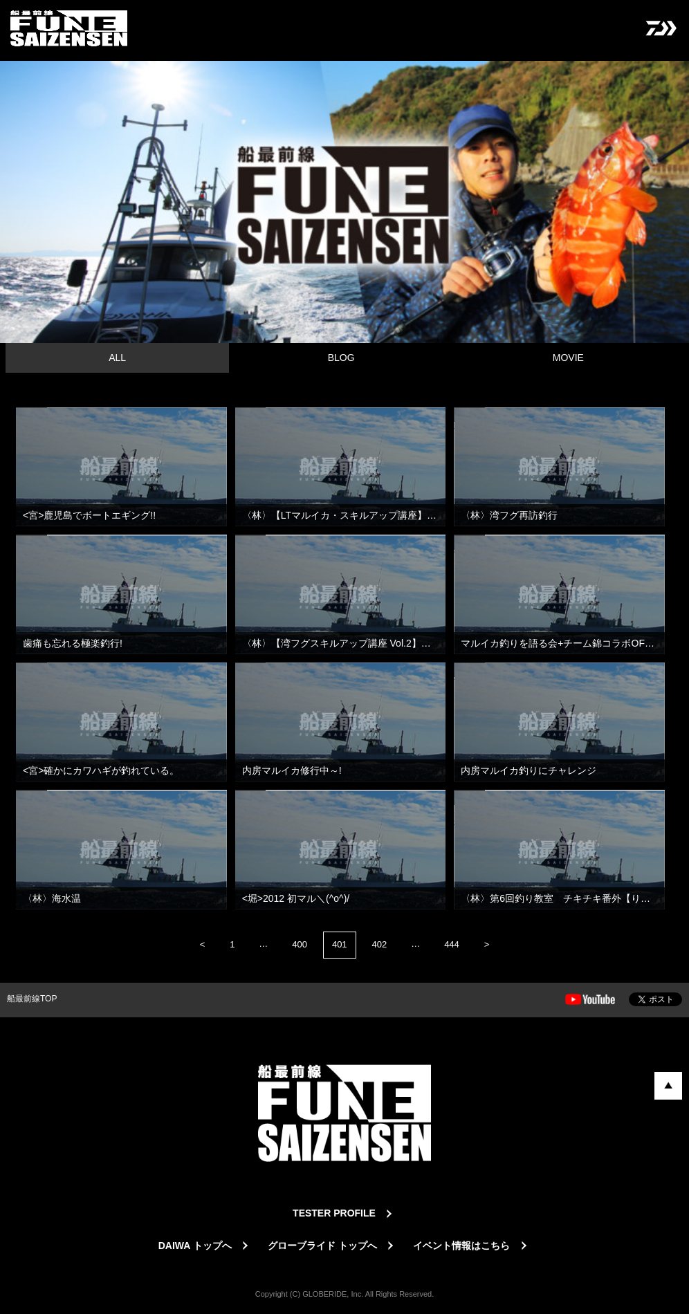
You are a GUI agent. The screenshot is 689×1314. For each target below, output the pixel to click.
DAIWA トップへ (195, 1245)
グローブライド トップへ (322, 1245)
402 (379, 944)
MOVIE (568, 357)
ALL (117, 357)
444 (451, 944)
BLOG (341, 357)
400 (299, 944)
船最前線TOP (32, 998)
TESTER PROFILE (334, 1213)
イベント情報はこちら (461, 1245)
